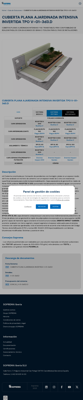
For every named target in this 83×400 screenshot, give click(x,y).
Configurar (28, 207)
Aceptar (55, 207)
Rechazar (42, 207)
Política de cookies (62, 200)
